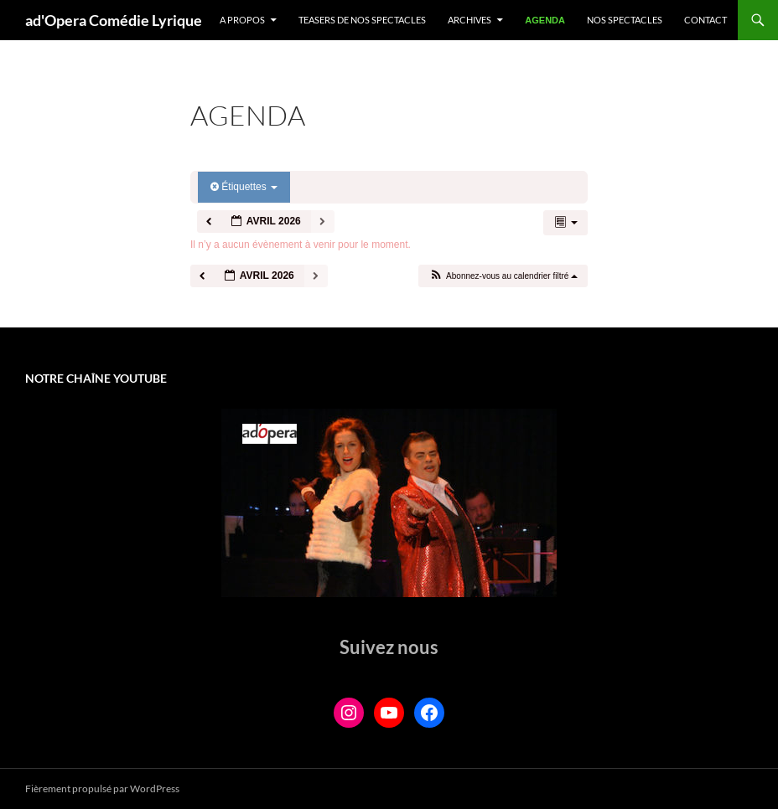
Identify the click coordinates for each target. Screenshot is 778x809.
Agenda (545, 20)
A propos (242, 19)
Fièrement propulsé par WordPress (102, 788)
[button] (502, 275)
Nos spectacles (624, 19)
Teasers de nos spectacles (362, 19)
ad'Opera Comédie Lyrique (113, 20)
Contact (705, 19)
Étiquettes (243, 187)
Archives (469, 19)
